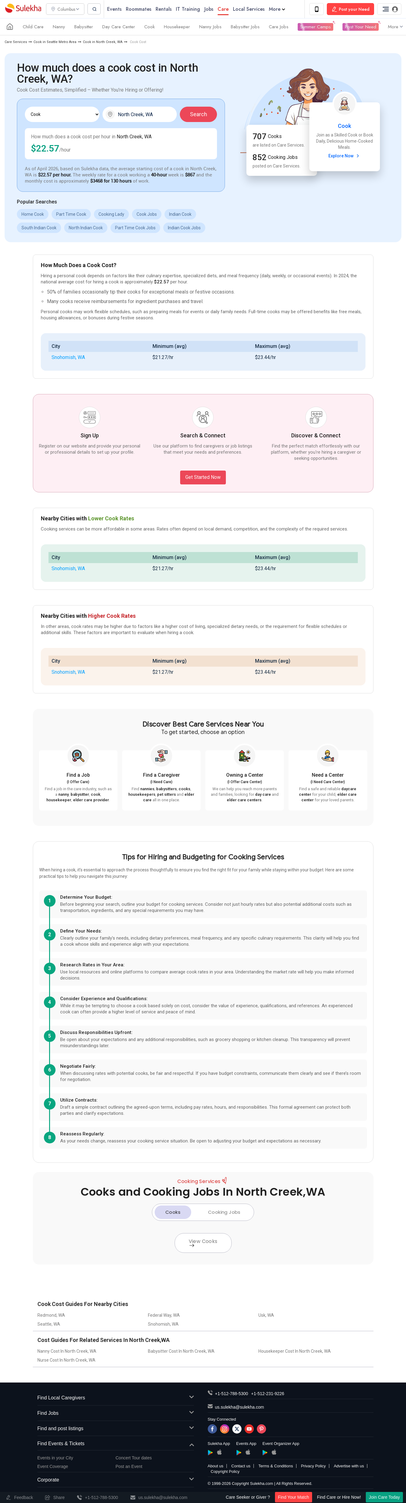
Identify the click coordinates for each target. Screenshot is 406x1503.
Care (224, 9)
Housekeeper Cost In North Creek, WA (294, 1351)
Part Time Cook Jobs (135, 228)
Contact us (240, 1466)
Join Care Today (384, 1497)
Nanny (59, 27)
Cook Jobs (147, 214)
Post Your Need (360, 27)
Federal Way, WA (164, 1315)
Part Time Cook (71, 214)
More (279, 9)
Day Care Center (118, 27)
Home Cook (32, 214)
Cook (149, 27)
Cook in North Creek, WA (102, 42)
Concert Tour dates (134, 1458)
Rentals (165, 9)
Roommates (140, 9)
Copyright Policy (225, 1472)
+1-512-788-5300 (231, 1393)
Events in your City (55, 1458)
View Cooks (203, 1242)
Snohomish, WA (68, 358)
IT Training (190, 9)
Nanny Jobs (210, 27)
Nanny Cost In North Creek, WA (66, 1351)
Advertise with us (349, 1466)
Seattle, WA (48, 1324)
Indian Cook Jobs (184, 228)
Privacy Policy (313, 1466)
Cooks (172, 1212)
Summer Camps (315, 27)
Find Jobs (115, 1413)
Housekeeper (177, 27)
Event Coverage (52, 1466)
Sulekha (23, 9)
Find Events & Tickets (115, 1444)
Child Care (33, 27)
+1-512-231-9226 (267, 1393)
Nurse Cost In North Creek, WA (66, 1360)
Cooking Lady (111, 214)
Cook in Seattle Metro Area (54, 42)
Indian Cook (180, 214)
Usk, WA (266, 1315)
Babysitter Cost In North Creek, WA (181, 1351)
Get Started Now (203, 477)
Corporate (115, 1480)
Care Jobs (278, 27)
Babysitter (83, 27)
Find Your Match (293, 1497)
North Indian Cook (86, 228)
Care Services (16, 42)
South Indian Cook (38, 228)
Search (198, 114)
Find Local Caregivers (115, 1398)
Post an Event (129, 1466)
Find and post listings (115, 1429)
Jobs (210, 9)
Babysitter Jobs (245, 27)
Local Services (250, 9)
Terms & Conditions (275, 1466)
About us (215, 1466)
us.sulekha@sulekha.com (239, 1407)
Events (116, 9)
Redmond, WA (51, 1315)
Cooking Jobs (224, 1212)
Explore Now (344, 156)
